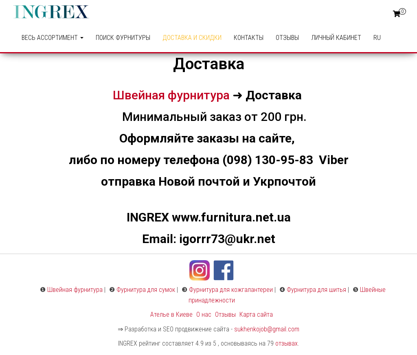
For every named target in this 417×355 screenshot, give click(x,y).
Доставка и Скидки (192, 38)
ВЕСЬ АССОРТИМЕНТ (52, 38)
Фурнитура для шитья (316, 290)
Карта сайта (256, 314)
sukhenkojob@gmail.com (266, 329)
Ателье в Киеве (171, 314)
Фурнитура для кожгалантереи (231, 290)
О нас (203, 314)
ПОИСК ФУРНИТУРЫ (123, 38)
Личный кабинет (336, 38)
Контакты (248, 38)
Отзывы (287, 38)
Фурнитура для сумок (145, 290)
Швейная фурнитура (171, 95)
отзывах (286, 343)
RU (377, 38)
